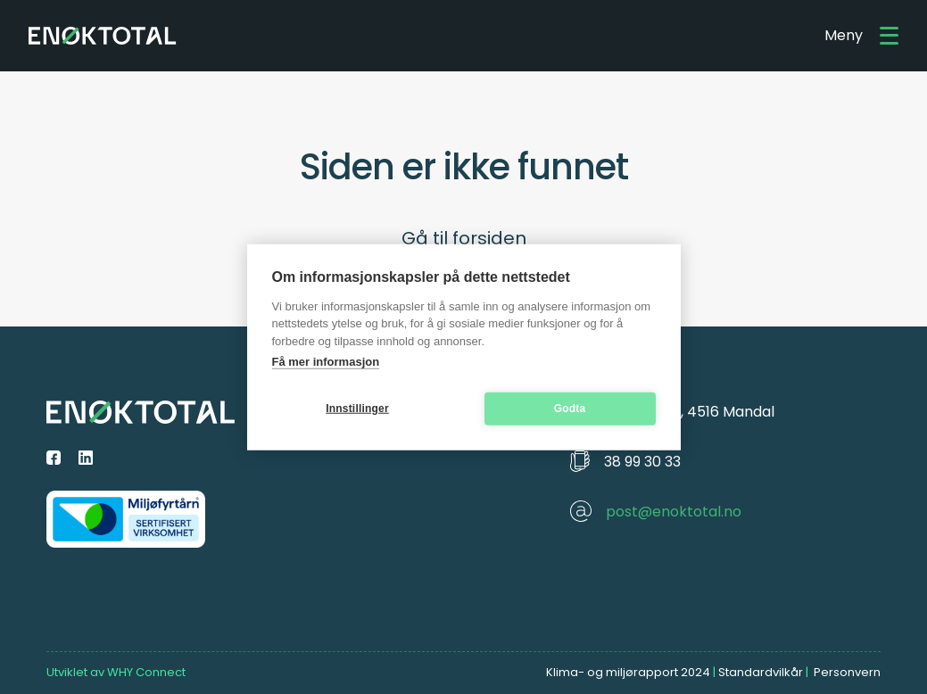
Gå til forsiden (463, 238)
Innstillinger (357, 408)
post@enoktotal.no (673, 511)
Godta (570, 408)
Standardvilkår (760, 672)
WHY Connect (146, 672)
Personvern (847, 672)
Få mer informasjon (326, 361)
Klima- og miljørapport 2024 (628, 672)
